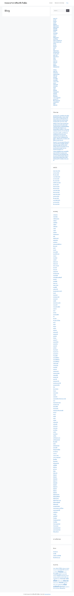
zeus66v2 (55, 434)
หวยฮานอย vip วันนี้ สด (58, 508)
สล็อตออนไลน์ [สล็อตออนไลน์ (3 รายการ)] (60, 584)
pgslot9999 (55, 342)
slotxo (54, 36)
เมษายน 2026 (56, 173)
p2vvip (54, 312)
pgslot (54, 31)
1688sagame (56, 218)
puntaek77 (55, 353)
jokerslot (55, 62)
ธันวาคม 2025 (56, 180)
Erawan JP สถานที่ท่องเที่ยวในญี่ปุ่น (16, 3)
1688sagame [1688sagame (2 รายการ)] (64, 568)
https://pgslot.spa (57, 42)
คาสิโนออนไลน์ (56, 439)
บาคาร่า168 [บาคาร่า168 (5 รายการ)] (63, 577)
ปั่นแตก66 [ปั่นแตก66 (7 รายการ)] (62, 578)
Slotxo (54, 391)
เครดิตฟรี (55, 516)
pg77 (54, 322)
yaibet (54, 432)
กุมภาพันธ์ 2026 (56, 176)
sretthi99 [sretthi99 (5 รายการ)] (59, 575)
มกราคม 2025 (56, 202)
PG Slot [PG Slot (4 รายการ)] (56, 571)
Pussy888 (55, 355)
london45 (55, 299)
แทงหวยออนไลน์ (56, 529)
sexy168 (55, 379)
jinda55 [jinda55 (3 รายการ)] (65, 569)
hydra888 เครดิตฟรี (57, 277)
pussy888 (55, 33)
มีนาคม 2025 (56, 198)
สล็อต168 (55, 105)
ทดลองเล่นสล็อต (56, 449)
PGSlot (54, 338)
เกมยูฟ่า (55, 514)
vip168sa (55, 430)
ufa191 (54, 412)
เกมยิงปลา (55, 512)
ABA (54, 236)
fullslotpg (55, 86)
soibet (54, 394)
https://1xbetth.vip (57, 40)
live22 (54, 87)
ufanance (55, 426)
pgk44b (55, 336)
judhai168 (55, 289)
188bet (54, 224)
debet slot (55, 261)
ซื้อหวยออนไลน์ (56, 100)
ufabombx (55, 422)
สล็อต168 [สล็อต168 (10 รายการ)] (66, 580)
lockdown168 (56, 297)
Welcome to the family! (59, 2)
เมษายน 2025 (56, 196)
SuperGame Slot (57, 402)
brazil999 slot (56, 254)
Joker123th (55, 285)
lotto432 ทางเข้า (57, 302)
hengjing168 (56, 273)
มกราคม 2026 (56, 178)
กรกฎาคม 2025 (56, 190)
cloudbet (55, 257)
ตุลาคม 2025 (56, 184)
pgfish (54, 328)
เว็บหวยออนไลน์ (56, 524)
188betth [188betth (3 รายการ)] (57, 568)
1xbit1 (54, 230)
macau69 (55, 304)
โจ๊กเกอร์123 (56, 56)
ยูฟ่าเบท (55, 469)
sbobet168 (55, 377)
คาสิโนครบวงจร (56, 437)
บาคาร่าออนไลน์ (56, 97)
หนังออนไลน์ (56, 91)
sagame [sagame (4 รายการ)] (60, 573)
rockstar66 (55, 365)
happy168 (55, 271)
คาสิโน (54, 436)
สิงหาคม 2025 (56, 188)
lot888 (54, 301)
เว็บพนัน (55, 518)
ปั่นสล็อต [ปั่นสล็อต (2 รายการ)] (59, 578)
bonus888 (55, 252)
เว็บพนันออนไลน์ (56, 520)
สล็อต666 (55, 479)
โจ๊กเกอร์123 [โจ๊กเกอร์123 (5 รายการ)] (62, 588)
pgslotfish (55, 344)
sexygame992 (56, 385)
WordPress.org (56, 557)
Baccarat (55, 246)
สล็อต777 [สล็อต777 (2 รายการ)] (57, 582)
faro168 (55, 267)
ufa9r (54, 418)
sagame (55, 369)
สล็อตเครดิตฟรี (56, 496)
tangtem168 (56, 404)
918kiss (55, 69)
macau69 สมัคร (56, 306)
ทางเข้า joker (56, 53)
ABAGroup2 (56, 238)
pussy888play (56, 359)
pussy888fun (56, 357)
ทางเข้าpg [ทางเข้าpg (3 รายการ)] (55, 577)
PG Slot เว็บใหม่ (56, 320)
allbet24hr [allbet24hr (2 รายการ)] (67, 568)
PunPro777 (55, 351)
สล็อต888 (55, 28)
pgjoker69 (55, 334)
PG (54, 316)
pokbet (54, 347)
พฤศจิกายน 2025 (57, 182)
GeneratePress (48, 594)
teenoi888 (55, 406)
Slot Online (55, 389)
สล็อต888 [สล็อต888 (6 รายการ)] (61, 582)
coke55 (54, 259)
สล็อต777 (55, 481)
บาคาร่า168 (55, 81)
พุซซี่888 (55, 465)
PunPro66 (55, 349)
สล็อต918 (55, 486)
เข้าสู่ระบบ (55, 551)
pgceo (54, 326)
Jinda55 (55, 279)
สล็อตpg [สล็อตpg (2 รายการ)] (54, 584)
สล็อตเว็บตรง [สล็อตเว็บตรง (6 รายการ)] (62, 586)
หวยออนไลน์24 (56, 506)
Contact (50, 2)
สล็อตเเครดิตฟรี (56, 502)
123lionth (55, 214)
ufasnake (55, 428)
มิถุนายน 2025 (56, 192)
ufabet (54, 420)
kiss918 (55, 46)
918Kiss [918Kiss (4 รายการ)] (60, 568)
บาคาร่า (55, 34)
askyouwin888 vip (57, 244)
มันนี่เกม (55, 467)
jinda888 (55, 281)
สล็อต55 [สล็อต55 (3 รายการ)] (58, 580)
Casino (54, 256)
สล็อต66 (55, 24)
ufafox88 (55, 424)
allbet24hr (55, 240)
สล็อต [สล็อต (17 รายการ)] (55, 580)
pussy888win (56, 361)
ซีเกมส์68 (55, 441)
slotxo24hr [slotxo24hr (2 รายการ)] (54, 575)
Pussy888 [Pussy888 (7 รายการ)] (55, 574)
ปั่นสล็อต (55, 459)
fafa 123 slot (56, 265)
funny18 (55, 269)
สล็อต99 (55, 488)
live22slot (55, 295)
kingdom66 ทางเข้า (57, 291)
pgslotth (55, 346)
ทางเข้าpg (55, 451)
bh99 (54, 248)
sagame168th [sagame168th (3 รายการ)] (64, 573)
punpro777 (55, 99)
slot (54, 49)
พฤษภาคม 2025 (56, 194)
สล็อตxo (55, 65)
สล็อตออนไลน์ (56, 67)
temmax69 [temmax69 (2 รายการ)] (67, 575)
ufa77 (54, 414)
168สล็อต (55, 222)
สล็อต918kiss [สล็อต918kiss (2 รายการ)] (65, 582)
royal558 (55, 367)
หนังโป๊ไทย (55, 39)
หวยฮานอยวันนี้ (56, 510)
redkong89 (55, 363)
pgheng (55, 330)
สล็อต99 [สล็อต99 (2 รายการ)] (61, 580)
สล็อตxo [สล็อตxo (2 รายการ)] (57, 584)
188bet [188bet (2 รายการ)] (54, 568)
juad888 (55, 287)
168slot (55, 220)
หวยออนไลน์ (56, 102)
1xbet (54, 228)
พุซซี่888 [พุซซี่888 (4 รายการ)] (67, 578)
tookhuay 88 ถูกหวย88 (58, 410)
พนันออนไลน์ (56, 463)
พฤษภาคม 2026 (56, 171)
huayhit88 (55, 275)
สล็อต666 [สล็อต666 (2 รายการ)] (54, 582)
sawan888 (55, 375)
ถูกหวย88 (55, 447)
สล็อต (54, 58)
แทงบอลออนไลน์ (56, 527)
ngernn (55, 308)
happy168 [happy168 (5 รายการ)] (62, 569)
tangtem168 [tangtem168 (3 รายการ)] (63, 575)
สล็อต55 (55, 475)
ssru (54, 400)
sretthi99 (55, 396)
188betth (55, 226)
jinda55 (55, 21)
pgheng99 (55, 84)
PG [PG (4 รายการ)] (68, 569)
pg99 (54, 324)
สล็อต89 (55, 484)
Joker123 (55, 283)
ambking (55, 242)
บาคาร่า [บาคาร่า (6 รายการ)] (59, 577)
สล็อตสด (55, 492)
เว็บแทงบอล (55, 526)
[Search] (67, 10)
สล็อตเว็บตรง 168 (57, 500)
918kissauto (56, 234)
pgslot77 (55, 94)
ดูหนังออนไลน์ (56, 52)
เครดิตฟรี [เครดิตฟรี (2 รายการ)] (66, 586)
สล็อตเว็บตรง (56, 25)
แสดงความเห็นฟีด (57, 555)
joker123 (55, 18)
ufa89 (54, 416)
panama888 (56, 314)
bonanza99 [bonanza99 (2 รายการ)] (54, 569)
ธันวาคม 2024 (56, 204)
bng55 (54, 250)
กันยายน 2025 (56, 186)
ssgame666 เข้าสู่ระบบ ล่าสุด (59, 398)
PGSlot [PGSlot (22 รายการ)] (60, 571)
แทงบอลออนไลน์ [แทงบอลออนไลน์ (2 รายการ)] (57, 588)
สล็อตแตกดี (55, 504)
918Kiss (55, 232)
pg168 (54, 20)
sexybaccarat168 (57, 383)
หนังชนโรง (55, 72)
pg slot (54, 45)
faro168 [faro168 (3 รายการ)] (58, 569)
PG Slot (54, 318)
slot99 (54, 22)
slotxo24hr (55, 392)
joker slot (55, 55)
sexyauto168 (56, 381)
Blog (67, 2)
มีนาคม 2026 (56, 174)
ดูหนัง (54, 89)
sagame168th (56, 74)
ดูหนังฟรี (55, 77)
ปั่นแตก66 (55, 96)
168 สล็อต (55, 216)
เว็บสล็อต (55, 522)
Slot (54, 387)
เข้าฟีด (54, 553)
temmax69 (55, 408)
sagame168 (56, 371)
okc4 (54, 310)
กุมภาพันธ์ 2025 (56, 200)
